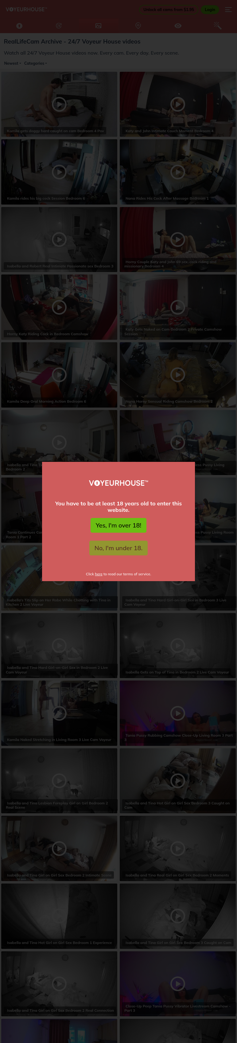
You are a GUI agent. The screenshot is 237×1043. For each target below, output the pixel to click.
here (99, 574)
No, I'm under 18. (119, 548)
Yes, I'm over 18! (118, 525)
